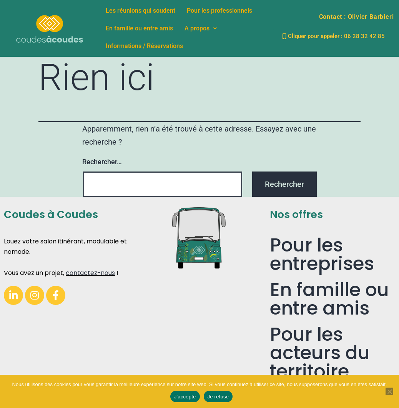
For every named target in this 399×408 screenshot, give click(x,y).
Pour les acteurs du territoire (320, 352)
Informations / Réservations (144, 46)
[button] (201, 28)
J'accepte (185, 397)
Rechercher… (102, 162)
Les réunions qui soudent (140, 10)
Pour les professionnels (219, 10)
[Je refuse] (389, 391)
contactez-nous (90, 272)
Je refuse (218, 397)
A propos (201, 28)
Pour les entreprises (322, 254)
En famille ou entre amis (139, 28)
